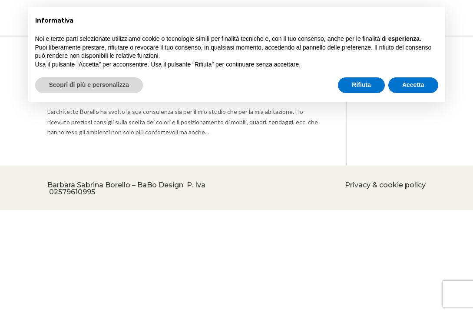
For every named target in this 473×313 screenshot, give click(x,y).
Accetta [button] (413, 84)
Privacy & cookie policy (385, 185)
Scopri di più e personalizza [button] (89, 84)
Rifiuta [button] (361, 84)
